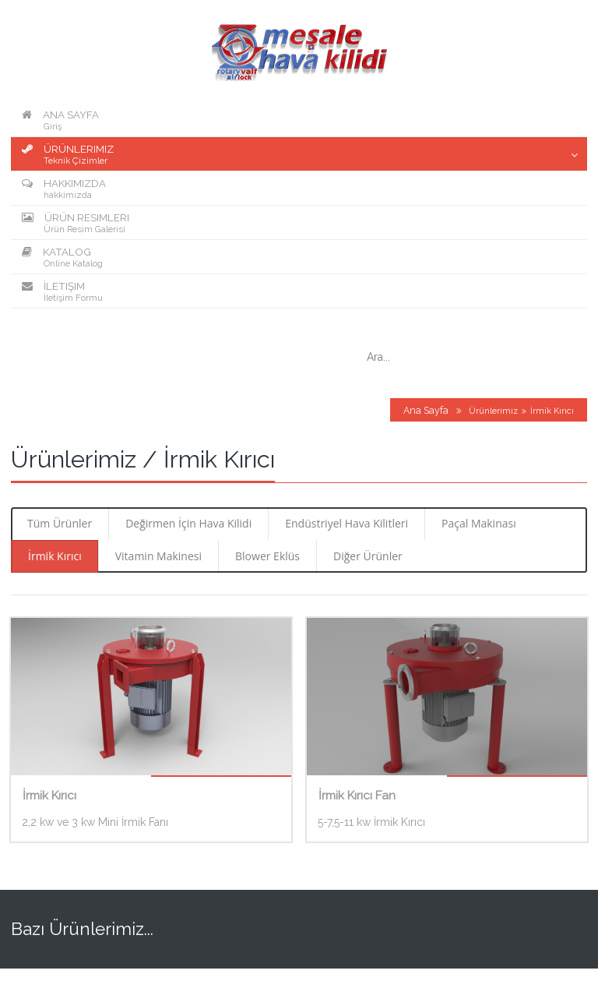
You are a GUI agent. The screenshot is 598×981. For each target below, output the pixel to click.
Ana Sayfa (425, 410)
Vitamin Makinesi (158, 556)
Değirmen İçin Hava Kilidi (188, 523)
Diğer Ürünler (368, 556)
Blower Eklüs (267, 556)
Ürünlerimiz (493, 411)
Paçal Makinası (478, 523)
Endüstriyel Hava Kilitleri (346, 523)
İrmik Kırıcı (55, 556)
